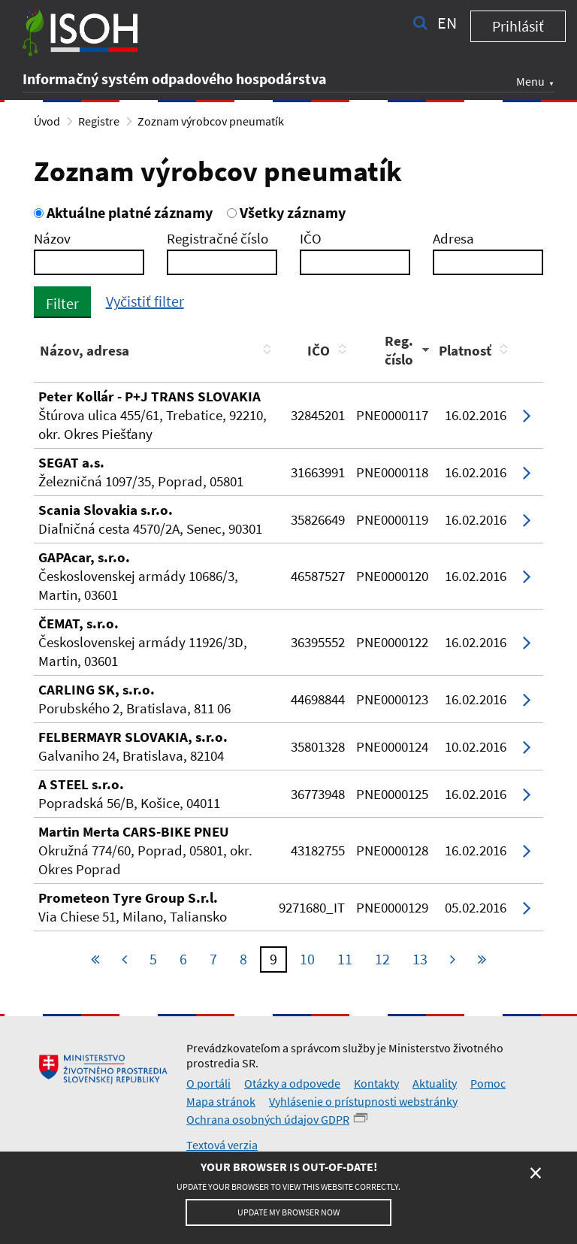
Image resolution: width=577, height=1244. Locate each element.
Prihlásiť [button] (518, 26)
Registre (98, 121)
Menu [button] (530, 81)
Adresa (453, 238)
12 (382, 958)
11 (344, 958)
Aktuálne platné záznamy (123, 212)
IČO (311, 238)
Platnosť (465, 350)
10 (307, 958)
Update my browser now (288, 1212)
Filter (62, 303)
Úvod (47, 121)
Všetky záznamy (286, 212)
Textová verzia (222, 1144)
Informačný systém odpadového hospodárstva (175, 78)
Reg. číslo (399, 349)
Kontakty (376, 1083)
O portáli (208, 1083)
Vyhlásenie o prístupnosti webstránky (363, 1101)
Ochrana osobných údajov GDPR (267, 1119)
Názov (52, 238)
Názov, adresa (84, 350)
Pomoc (488, 1083)
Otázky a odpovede (292, 1083)
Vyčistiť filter (145, 301)
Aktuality (434, 1083)
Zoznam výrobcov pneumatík (210, 121)
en (447, 22)
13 (419, 958)
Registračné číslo (217, 238)
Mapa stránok (220, 1101)
